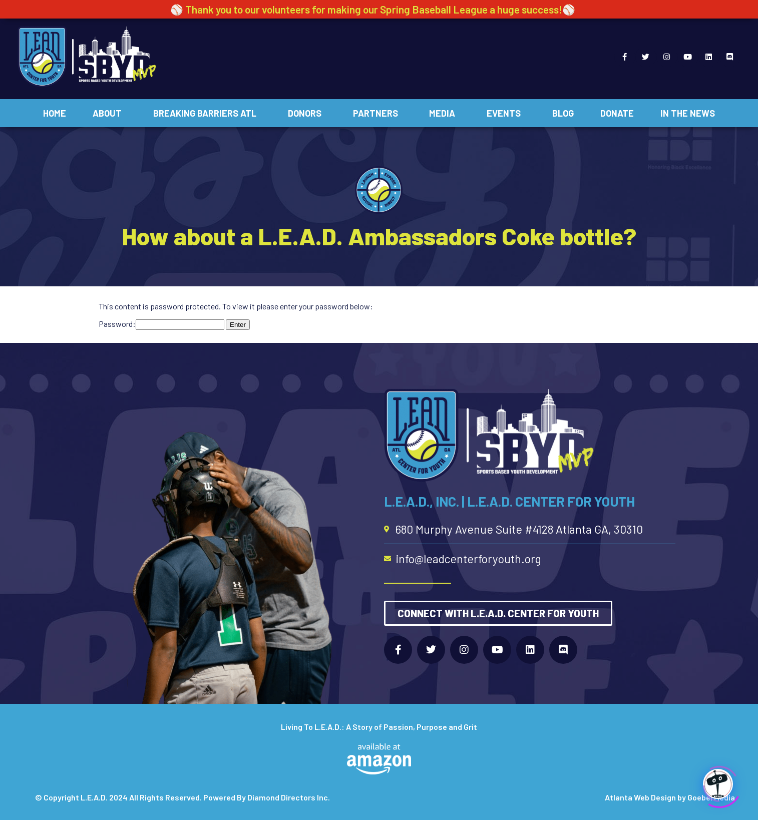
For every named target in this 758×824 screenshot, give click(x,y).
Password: (161, 323)
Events (506, 113)
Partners (378, 113)
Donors (307, 113)
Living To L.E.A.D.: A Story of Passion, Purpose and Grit (379, 726)
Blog (563, 113)
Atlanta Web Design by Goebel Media (670, 797)
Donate (617, 113)
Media (444, 113)
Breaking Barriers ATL (207, 113)
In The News (687, 113)
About (110, 113)
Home (54, 113)
